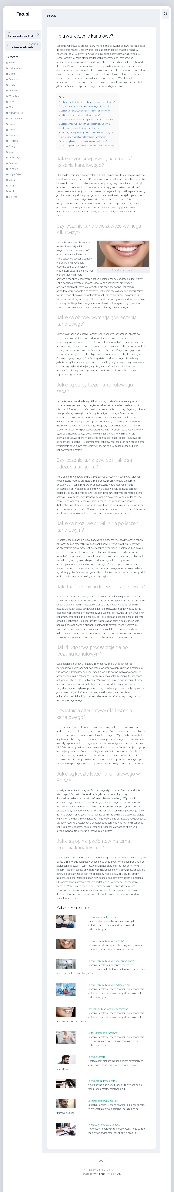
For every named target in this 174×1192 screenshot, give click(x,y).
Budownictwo (15, 68)
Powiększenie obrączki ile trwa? (105, 1124)
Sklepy (12, 146)
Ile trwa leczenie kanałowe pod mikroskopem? (113, 960)
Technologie (15, 157)
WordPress (100, 1173)
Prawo (12, 129)
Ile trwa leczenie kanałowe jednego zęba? (110, 984)
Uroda (12, 180)
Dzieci (12, 74)
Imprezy (13, 90)
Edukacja (13, 79)
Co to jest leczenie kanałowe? (104, 1032)
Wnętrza (13, 191)
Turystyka (13, 169)
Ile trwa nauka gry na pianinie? (104, 1080)
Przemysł (13, 135)
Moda (11, 101)
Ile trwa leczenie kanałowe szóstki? (107, 941)
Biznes (12, 62)
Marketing (14, 96)
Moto (11, 107)
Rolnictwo (13, 141)
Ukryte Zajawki (16, 174)
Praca (12, 124)
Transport (13, 163)
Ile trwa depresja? (97, 1056)
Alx (118, 1173)
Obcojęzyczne (15, 118)
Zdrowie (13, 197)
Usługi (12, 185)
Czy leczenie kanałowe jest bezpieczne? (109, 1008)
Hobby (12, 85)
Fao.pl (23, 14)
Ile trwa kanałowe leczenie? (103, 917)
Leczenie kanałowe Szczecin (103, 1100)
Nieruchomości (16, 113)
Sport (11, 152)
